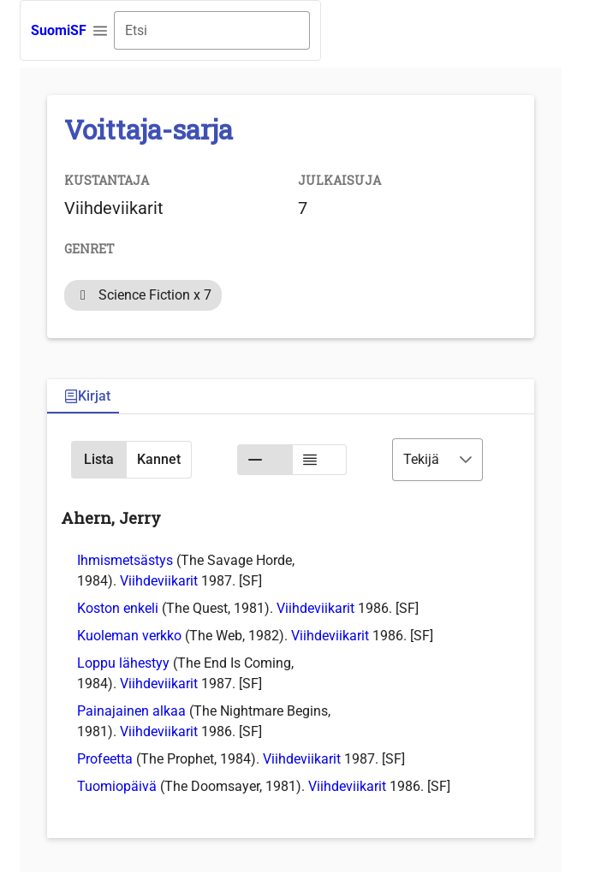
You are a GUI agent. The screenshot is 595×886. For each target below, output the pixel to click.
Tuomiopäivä (117, 786)
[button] (100, 31)
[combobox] (212, 30)
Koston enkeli (117, 608)
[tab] (87, 396)
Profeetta (105, 759)
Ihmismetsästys (125, 560)
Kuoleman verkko (129, 635)
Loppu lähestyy (123, 663)
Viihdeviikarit (159, 581)
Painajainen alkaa (131, 711)
